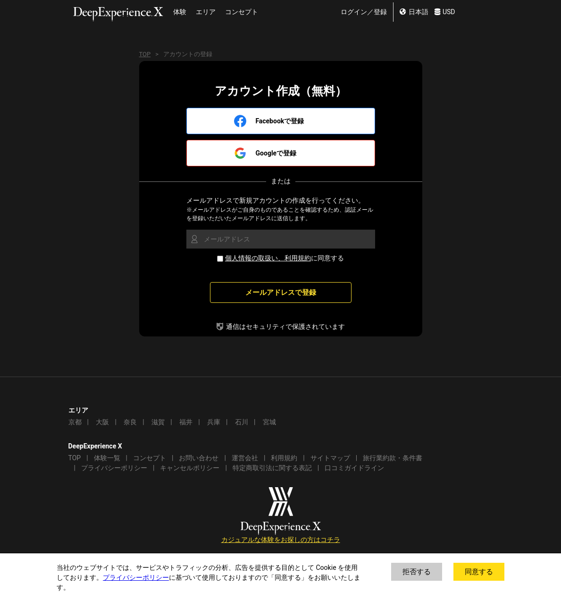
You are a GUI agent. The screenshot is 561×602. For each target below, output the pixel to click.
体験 (179, 12)
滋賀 (158, 422)
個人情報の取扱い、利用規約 (268, 258)
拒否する (416, 572)
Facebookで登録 (280, 121)
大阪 (102, 422)
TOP (145, 54)
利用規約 (284, 458)
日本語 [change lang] (414, 12)
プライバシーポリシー (114, 468)
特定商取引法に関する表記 (272, 468)
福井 (186, 422)
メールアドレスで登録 (280, 292)
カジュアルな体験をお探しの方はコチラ (280, 540)
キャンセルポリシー (189, 468)
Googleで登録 (276, 153)
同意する (479, 572)
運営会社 (245, 458)
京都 (75, 422)
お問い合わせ (198, 458)
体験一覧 (107, 458)
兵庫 (213, 422)
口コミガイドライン (354, 468)
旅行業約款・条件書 (392, 458)
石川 (241, 422)
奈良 (130, 422)
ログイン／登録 (364, 12)
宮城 (269, 422)
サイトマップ (330, 458)
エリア (206, 12)
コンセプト (241, 12)
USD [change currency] (445, 12)
